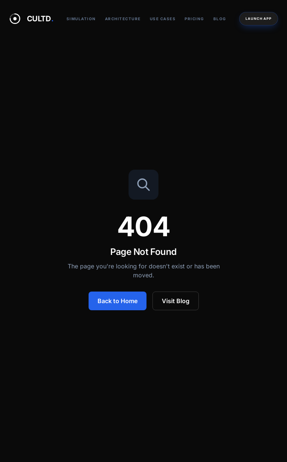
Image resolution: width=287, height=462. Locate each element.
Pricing (194, 18)
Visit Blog (175, 301)
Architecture (123, 18)
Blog (219, 18)
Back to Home (118, 301)
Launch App (259, 18)
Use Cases (163, 18)
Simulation (81, 18)
